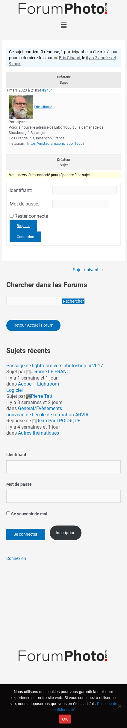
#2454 (47, 90)
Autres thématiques (38, 433)
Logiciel (14, 390)
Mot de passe (19, 484)
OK (65, 719)
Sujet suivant (88, 270)
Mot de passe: (24, 204)
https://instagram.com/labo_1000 (55, 143)
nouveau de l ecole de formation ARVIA (47, 415)
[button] (63, 25)
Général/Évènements (40, 408)
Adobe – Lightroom (38, 384)
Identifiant (16, 454)
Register (23, 226)
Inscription (65, 532)
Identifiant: (21, 190)
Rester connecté (31, 216)
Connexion (25, 237)
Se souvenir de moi (26, 513)
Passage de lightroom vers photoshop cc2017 (54, 365)
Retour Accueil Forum (33, 325)
